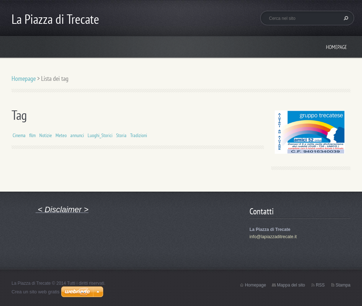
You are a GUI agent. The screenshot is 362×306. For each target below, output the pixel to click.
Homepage (336, 47)
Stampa (343, 285)
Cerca (345, 18)
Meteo (61, 135)
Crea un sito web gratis (35, 291)
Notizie (45, 135)
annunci (77, 135)
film (32, 135)
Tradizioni (138, 135)
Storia (121, 135)
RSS (320, 285)
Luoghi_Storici (100, 135)
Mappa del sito (291, 285)
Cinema (19, 135)
